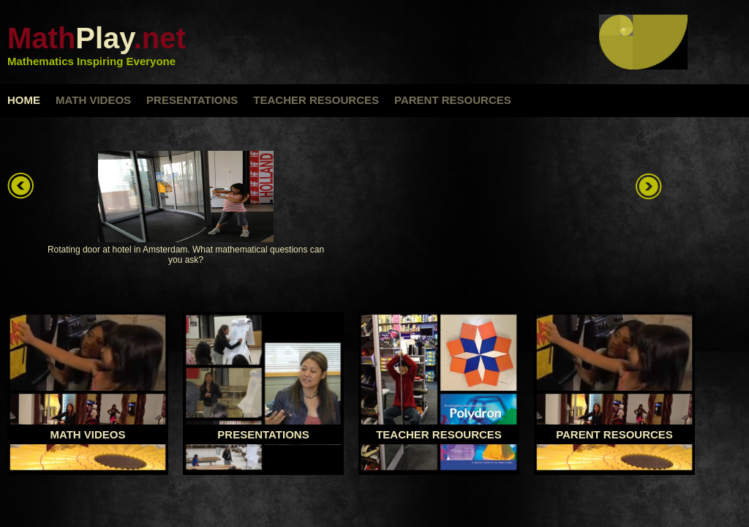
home (23, 100)
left (21, 186)
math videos (93, 100)
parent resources (452, 100)
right (650, 186)
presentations (192, 100)
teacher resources (316, 100)
